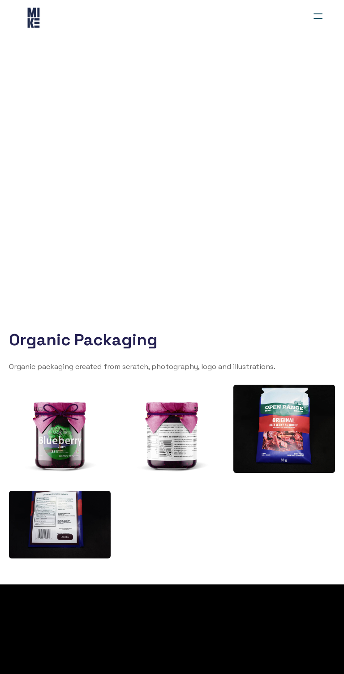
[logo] (34, 18)
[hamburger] (318, 16)
